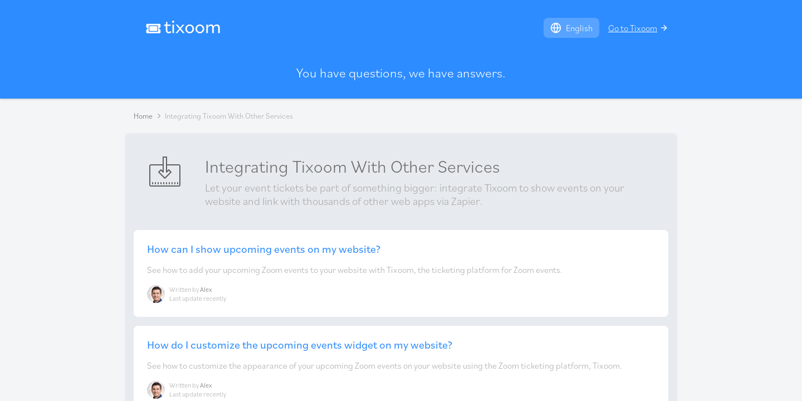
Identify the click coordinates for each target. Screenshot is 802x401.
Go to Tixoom (638, 27)
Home (143, 116)
